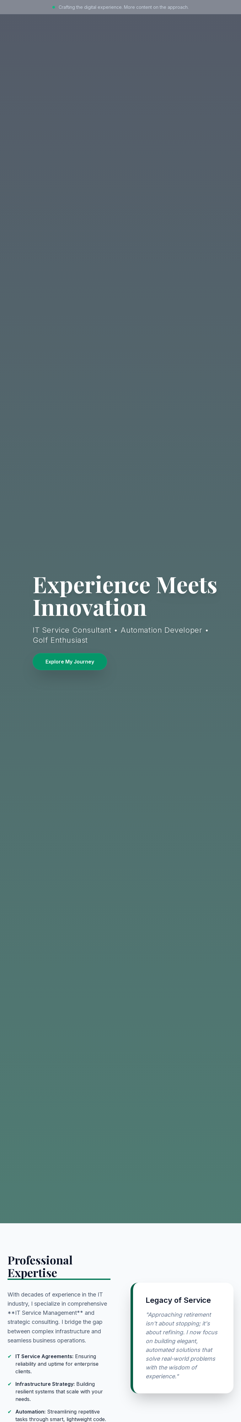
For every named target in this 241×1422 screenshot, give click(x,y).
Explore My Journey (70, 661)
